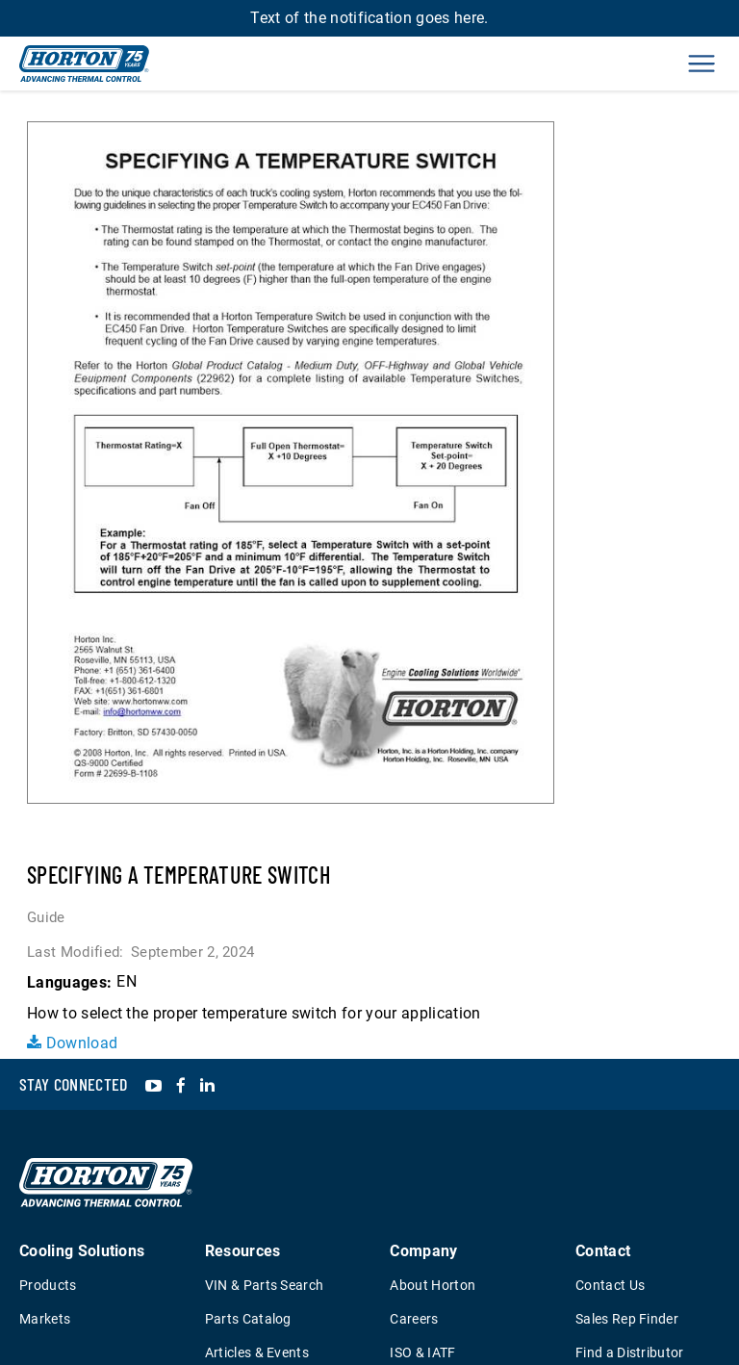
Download (72, 1043)
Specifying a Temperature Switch (178, 875)
